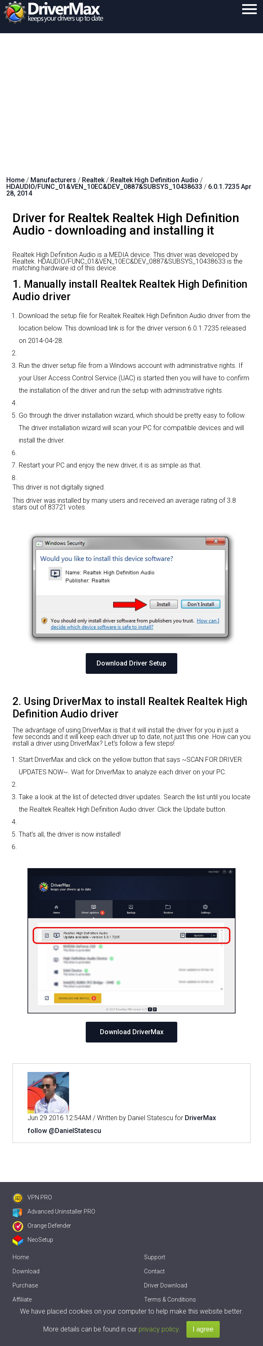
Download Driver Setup (131, 663)
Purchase (25, 1285)
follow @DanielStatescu (64, 1131)
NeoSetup (32, 1240)
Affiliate (22, 1299)
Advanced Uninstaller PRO (53, 1211)
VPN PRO (32, 1197)
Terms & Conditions (170, 1299)
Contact (154, 1271)
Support (154, 1257)
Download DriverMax (132, 1032)
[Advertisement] (131, 95)
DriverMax (200, 1118)
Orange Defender (41, 1226)
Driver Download (165, 1285)
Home (20, 1257)
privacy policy (159, 1329)
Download (26, 1271)
